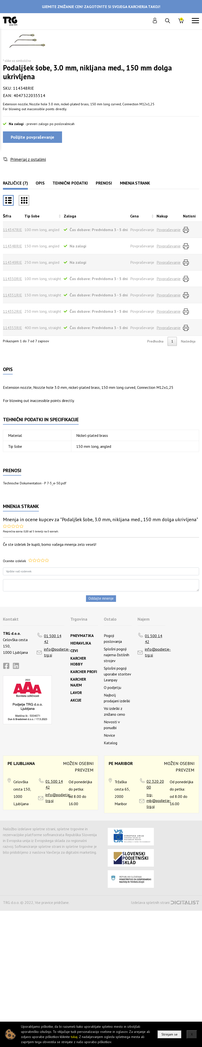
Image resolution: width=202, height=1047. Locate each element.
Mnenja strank (135, 183)
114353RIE (12, 327)
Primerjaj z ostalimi (28, 159)
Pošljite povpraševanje (32, 137)
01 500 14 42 (52, 638)
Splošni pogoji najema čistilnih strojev (116, 654)
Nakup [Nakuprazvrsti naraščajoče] (162, 216)
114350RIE (12, 278)
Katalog (110, 742)
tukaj (74, 1037)
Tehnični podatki (70, 183)
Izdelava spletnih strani (150, 902)
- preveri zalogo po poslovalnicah (49, 124)
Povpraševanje (169, 229)
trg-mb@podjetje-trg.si (159, 800)
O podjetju (112, 687)
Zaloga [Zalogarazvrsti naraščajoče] (70, 216)
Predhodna (155, 341)
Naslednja (188, 341)
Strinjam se (169, 1034)
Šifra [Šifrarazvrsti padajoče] (7, 216)
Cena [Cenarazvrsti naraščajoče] (134, 216)
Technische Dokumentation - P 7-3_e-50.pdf (34, 483)
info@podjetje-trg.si (57, 652)
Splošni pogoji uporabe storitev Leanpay (117, 674)
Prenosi (104, 183)
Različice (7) (15, 183)
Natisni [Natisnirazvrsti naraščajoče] (189, 216)
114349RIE (12, 262)
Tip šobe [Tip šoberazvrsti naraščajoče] (32, 216)
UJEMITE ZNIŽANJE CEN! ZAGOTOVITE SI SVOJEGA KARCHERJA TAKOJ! (101, 6)
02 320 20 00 (155, 784)
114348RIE (12, 246)
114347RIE (12, 229)
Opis (40, 183)
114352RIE (12, 311)
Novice (109, 735)
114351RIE (12, 295)
